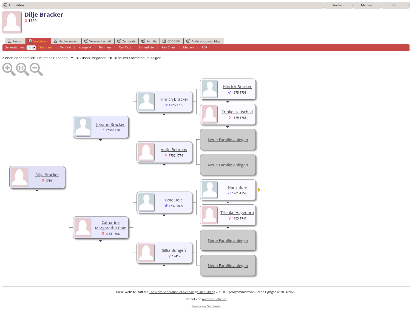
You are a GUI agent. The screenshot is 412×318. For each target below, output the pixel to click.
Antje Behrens (174, 149)
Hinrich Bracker (174, 99)
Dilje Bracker (47, 174)
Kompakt (85, 47)
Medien (366, 5)
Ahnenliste (146, 47)
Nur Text (125, 47)
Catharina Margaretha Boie (110, 224)
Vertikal (65, 47)
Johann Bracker (110, 124)
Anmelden (16, 5)
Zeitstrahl (126, 41)
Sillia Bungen (174, 250)
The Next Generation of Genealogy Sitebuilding (182, 292)
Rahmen (105, 47)
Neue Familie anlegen (228, 139)
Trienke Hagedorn (237, 212)
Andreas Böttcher (214, 299)
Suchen (338, 5)
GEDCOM (171, 41)
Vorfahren (38, 41)
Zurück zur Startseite (205, 306)
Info (393, 5)
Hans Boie (237, 187)
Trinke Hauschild (237, 111)
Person (15, 41)
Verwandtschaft (97, 41)
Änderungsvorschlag (203, 41)
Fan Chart (168, 47)
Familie (148, 41)
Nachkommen (66, 41)
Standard (45, 47)
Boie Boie (174, 200)
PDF (204, 47)
